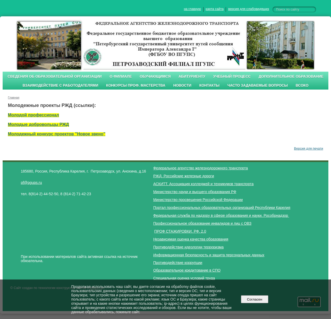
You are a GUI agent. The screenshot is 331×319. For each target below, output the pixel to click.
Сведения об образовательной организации (55, 76)
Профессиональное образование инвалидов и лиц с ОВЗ (202, 223)
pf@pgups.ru (31, 182)
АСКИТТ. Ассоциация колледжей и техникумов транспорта (203, 184)
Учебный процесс (232, 76)
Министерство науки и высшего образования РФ (194, 192)
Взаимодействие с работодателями (60, 85)
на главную (192, 9)
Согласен (254, 299)
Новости (182, 85)
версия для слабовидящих (248, 9)
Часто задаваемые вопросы (258, 85)
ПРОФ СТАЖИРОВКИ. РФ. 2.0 (180, 231)
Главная (13, 97)
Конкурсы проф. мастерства (135, 85)
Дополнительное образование (291, 76)
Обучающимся (155, 76)
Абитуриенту (192, 76)
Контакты (209, 85)
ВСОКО (302, 85)
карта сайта (215, 9)
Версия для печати (308, 148)
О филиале (121, 76)
